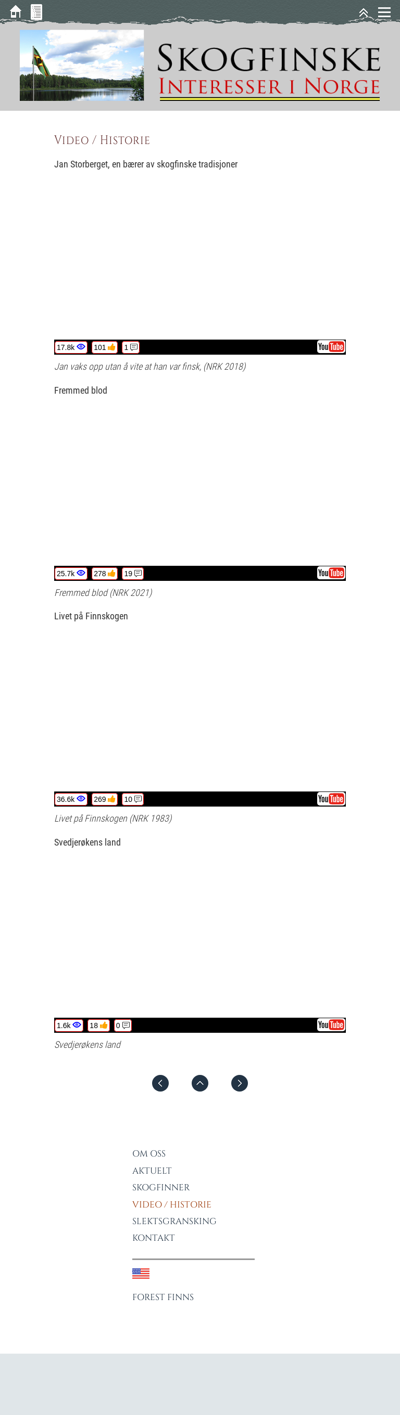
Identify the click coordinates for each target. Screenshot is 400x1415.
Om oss (149, 1154)
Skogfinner (161, 1187)
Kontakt (153, 1238)
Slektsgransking (174, 1221)
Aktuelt (152, 1171)
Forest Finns (163, 1297)
